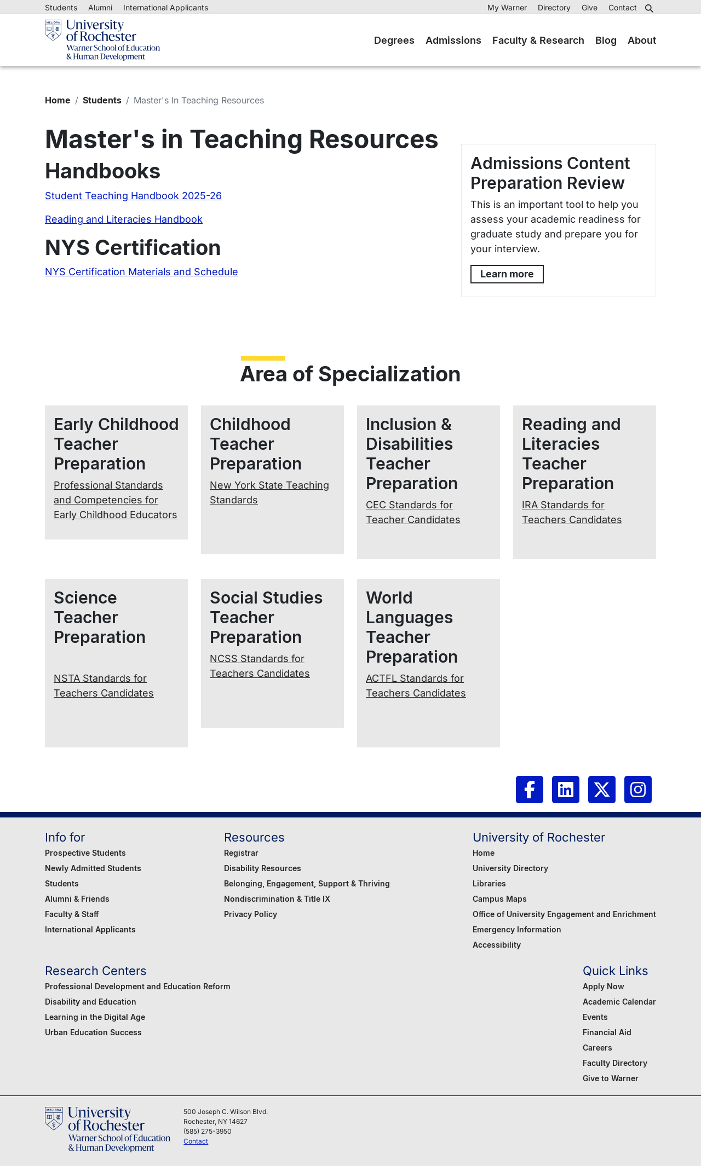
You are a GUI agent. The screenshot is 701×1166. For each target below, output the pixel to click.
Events (595, 1017)
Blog (606, 40)
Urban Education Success (93, 1032)
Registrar (241, 852)
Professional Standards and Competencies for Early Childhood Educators (115, 499)
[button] (650, 8)
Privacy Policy (250, 914)
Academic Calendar (619, 1001)
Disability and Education (90, 1001)
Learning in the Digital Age (95, 1017)
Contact (622, 7)
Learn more (507, 274)
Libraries (489, 883)
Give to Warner (611, 1078)
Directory (554, 7)
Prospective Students (85, 852)
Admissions (453, 40)
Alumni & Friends (77, 898)
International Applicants (165, 7)
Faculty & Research (538, 40)
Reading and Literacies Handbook (124, 219)
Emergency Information (517, 929)
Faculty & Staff (72, 914)
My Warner (507, 7)
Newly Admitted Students (93, 868)
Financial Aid (607, 1032)
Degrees (394, 40)
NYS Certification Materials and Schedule (141, 271)
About (642, 40)
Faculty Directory (615, 1063)
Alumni (100, 7)
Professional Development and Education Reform (138, 986)
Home (58, 100)
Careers (597, 1047)
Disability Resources (262, 868)
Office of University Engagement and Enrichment (564, 914)
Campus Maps (500, 898)
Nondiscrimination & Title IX (277, 898)
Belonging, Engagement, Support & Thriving (307, 883)
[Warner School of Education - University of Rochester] (102, 40)
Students (61, 7)
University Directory (510, 868)
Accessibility (497, 944)
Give (589, 7)
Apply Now (603, 986)
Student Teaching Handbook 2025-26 (133, 195)
